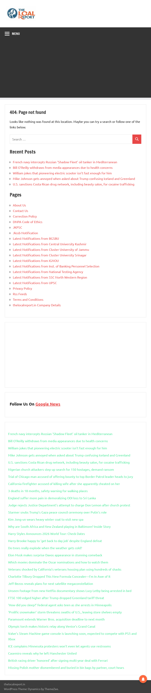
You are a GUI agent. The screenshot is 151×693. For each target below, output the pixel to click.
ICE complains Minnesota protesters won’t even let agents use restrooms (59, 646)
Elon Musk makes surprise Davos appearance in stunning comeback (55, 555)
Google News (47, 404)
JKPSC (17, 227)
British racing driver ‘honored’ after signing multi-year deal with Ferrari (58, 660)
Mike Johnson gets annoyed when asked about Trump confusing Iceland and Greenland (74, 178)
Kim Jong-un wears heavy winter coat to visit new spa (45, 519)
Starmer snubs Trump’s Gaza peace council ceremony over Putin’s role (57, 512)
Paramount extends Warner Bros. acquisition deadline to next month (56, 619)
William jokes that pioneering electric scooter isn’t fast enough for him (62, 173)
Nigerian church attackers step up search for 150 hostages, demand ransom (61, 469)
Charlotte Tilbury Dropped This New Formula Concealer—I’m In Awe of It (59, 576)
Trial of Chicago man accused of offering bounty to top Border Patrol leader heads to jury (70, 476)
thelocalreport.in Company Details (37, 305)
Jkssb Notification (25, 233)
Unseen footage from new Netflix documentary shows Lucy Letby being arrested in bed (69, 591)
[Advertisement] (75, 70)
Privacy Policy (22, 288)
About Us (19, 205)
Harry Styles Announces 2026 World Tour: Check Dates (46, 534)
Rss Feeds (20, 294)
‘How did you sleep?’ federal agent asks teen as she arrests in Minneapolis (60, 605)
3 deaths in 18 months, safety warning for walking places (48, 491)
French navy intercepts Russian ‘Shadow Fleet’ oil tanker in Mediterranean (65, 162)
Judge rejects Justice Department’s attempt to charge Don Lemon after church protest (69, 505)
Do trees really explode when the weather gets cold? (45, 548)
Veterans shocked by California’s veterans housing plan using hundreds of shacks (64, 569)
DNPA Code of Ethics (27, 222)
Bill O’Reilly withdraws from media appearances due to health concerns (63, 167)
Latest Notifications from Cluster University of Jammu (51, 249)
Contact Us (20, 211)
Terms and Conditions (28, 299)
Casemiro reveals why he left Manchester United (42, 653)
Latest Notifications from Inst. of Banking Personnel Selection (56, 266)
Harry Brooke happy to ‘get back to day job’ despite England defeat (55, 541)
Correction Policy (25, 216)
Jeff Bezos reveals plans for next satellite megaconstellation (50, 583)
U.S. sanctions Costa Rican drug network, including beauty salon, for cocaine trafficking (73, 184)
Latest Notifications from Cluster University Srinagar (49, 255)
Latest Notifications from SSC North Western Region (50, 277)
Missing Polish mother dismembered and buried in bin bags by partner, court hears (66, 667)
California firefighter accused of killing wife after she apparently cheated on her (64, 484)
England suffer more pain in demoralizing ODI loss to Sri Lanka (52, 498)
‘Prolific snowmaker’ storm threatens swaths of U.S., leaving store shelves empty (65, 612)
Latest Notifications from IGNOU (36, 260)
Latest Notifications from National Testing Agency (48, 272)
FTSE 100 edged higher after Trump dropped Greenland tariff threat (56, 598)
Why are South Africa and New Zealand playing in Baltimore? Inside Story (59, 526)
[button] (143, 678)
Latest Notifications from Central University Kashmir (49, 244)
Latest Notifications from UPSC (35, 283)
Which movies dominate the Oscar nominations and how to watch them (58, 562)
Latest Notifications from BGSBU (36, 238)
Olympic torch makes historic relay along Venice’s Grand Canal (51, 626)
